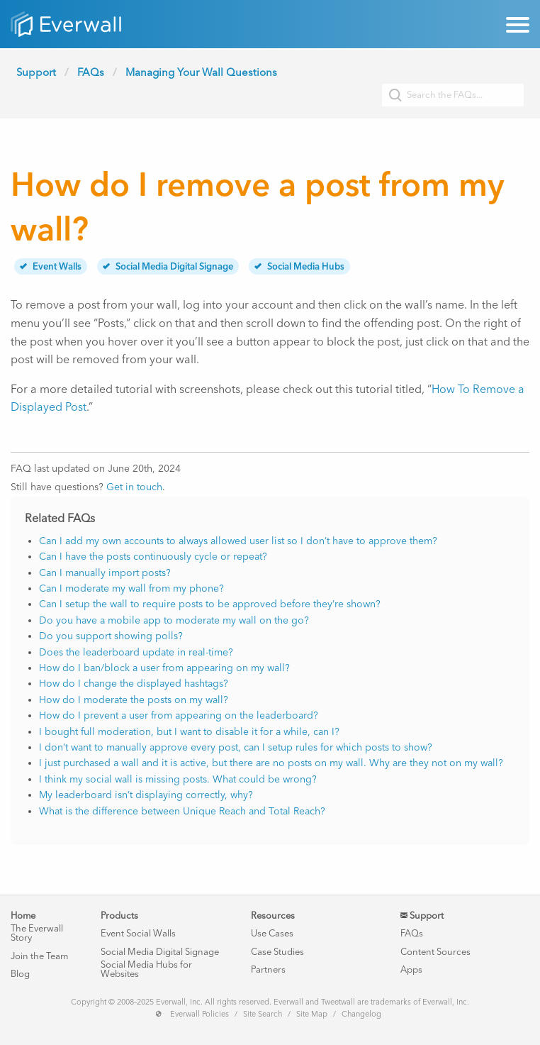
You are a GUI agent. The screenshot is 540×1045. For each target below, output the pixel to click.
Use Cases (272, 933)
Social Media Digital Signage (168, 266)
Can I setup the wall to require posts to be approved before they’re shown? (210, 604)
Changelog (361, 1014)
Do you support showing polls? (111, 636)
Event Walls (50, 266)
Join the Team (39, 956)
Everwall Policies (199, 1014)
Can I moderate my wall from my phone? (131, 588)
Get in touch (134, 487)
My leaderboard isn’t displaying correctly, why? (146, 795)
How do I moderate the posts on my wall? (133, 700)
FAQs (90, 72)
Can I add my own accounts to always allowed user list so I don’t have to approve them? (238, 541)
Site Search (262, 1014)
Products (119, 915)
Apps (411, 969)
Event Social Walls (138, 933)
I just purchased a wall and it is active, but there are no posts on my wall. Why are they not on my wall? (271, 763)
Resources (273, 915)
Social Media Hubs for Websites (146, 969)
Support (36, 72)
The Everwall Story (37, 933)
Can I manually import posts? (105, 573)
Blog (20, 973)
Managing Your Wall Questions (201, 72)
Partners (268, 969)
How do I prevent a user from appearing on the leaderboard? (178, 715)
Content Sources (435, 951)
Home (23, 915)
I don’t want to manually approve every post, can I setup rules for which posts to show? (235, 747)
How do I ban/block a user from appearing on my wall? (164, 668)
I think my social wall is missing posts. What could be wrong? (178, 779)
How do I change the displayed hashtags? (133, 684)
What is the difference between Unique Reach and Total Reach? (182, 811)
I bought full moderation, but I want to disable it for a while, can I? (189, 732)
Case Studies (277, 951)
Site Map (311, 1014)
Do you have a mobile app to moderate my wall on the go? (174, 620)
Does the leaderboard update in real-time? (136, 652)
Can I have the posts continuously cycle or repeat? (153, 557)
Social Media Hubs (299, 266)
